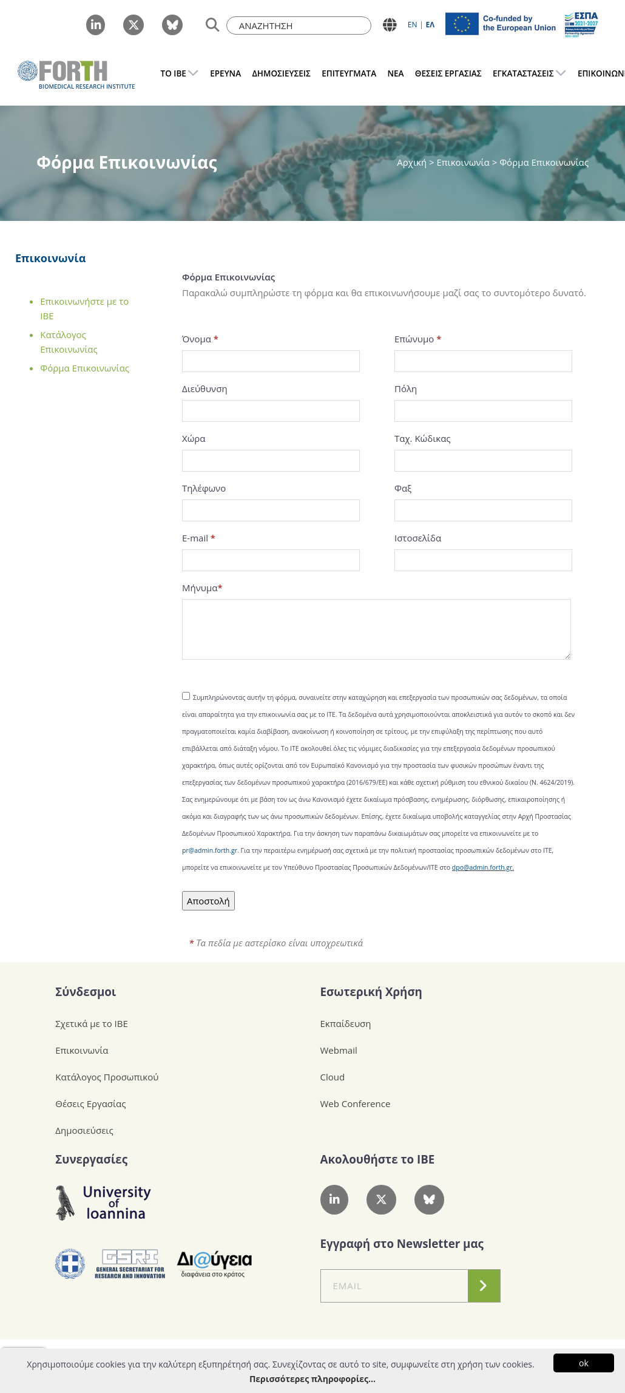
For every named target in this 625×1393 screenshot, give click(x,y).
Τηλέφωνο (204, 488)
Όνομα (200, 339)
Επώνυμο (417, 339)
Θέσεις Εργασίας (90, 1103)
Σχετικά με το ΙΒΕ (91, 1023)
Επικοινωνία (50, 258)
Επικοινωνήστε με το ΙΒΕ (84, 308)
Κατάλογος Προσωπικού (106, 1077)
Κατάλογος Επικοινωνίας (69, 341)
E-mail (198, 538)
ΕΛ (429, 24)
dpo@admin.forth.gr (482, 867)
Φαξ (402, 488)
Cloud (332, 1077)
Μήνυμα (202, 587)
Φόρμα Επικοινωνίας (84, 368)
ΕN (412, 24)
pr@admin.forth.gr (209, 850)
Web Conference (355, 1103)
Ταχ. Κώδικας (422, 438)
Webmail (338, 1050)
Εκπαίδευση (345, 1023)
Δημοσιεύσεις (84, 1130)
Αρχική (413, 162)
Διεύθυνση (205, 388)
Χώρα (193, 438)
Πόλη (405, 388)
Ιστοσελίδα (417, 538)
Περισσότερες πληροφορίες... (312, 1379)
